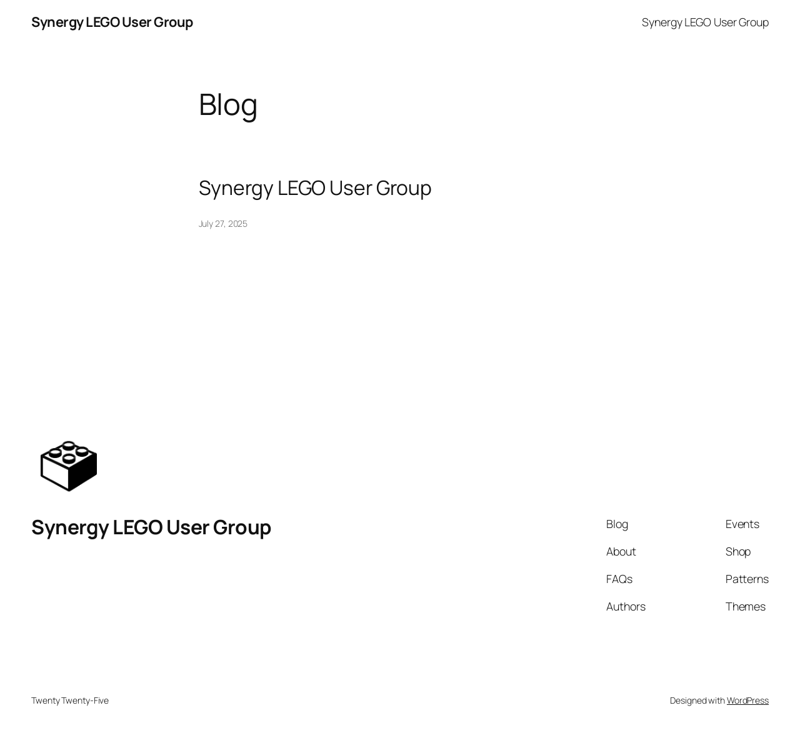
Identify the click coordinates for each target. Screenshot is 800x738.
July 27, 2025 (223, 223)
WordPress (748, 700)
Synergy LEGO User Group (112, 21)
